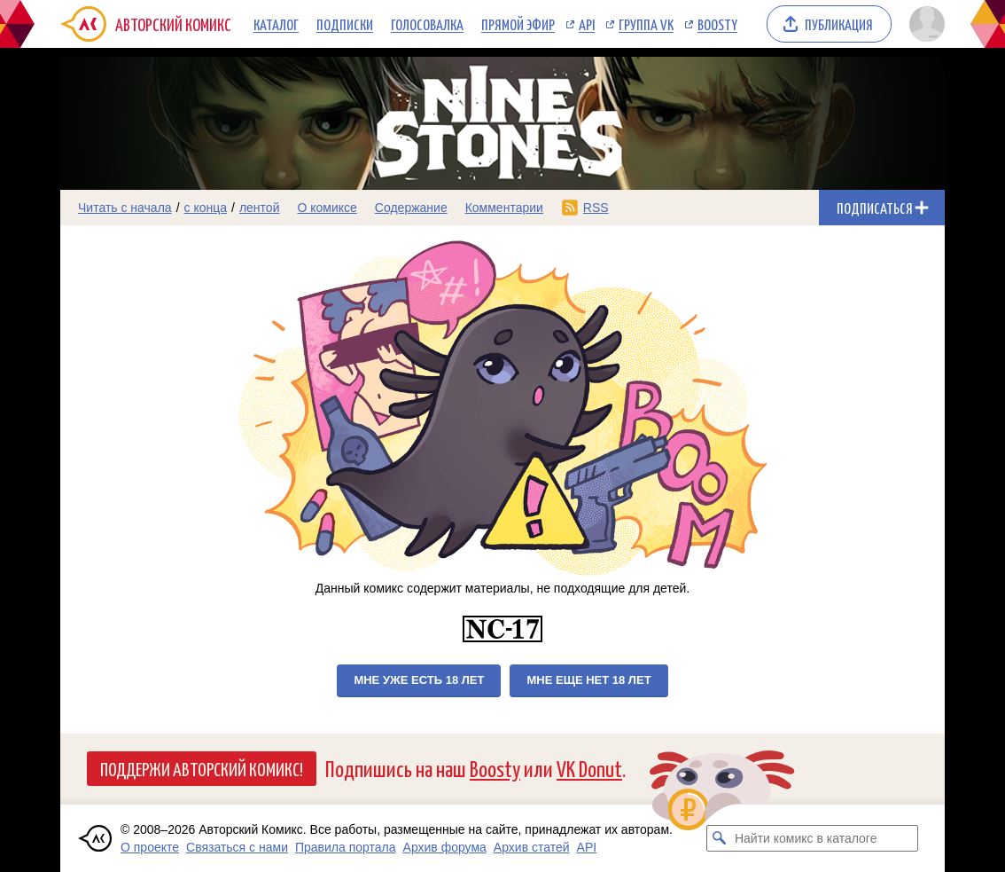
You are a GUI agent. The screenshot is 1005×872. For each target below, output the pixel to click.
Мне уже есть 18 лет (419, 680)
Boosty (717, 24)
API (587, 24)
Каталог (276, 24)
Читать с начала (125, 207)
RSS (596, 207)
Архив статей (532, 847)
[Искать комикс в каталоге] (719, 838)
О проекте (150, 847)
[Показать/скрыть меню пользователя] (924, 24)
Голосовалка (427, 24)
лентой (259, 207)
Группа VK (646, 24)
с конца (206, 207)
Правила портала (345, 847)
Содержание (411, 207)
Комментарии (504, 207)
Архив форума (445, 847)
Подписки (344, 24)
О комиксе (326, 207)
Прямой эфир (518, 24)
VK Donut (589, 768)
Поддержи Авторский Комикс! (201, 768)
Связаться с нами (237, 847)
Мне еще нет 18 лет (588, 680)
